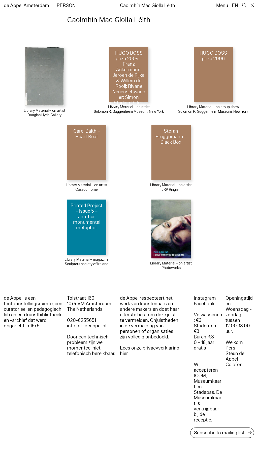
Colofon (234, 364)
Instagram (205, 298)
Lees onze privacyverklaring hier (149, 351)
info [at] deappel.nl (86, 326)
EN (235, 5)
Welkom (234, 342)
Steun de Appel (234, 356)
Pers (230, 348)
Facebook (204, 303)
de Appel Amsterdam (26, 5)
